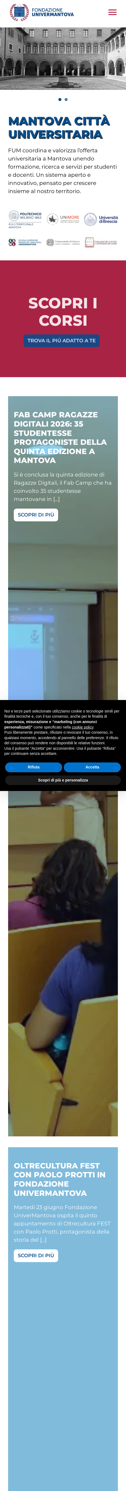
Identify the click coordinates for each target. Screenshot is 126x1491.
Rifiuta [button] (34, 767)
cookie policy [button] (82, 727)
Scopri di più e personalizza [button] (63, 780)
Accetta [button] (92, 767)
